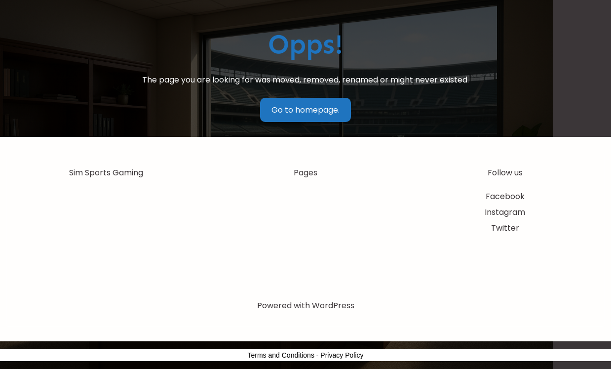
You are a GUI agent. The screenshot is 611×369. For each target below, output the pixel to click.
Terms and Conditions (281, 355)
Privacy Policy (341, 355)
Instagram (505, 212)
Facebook (505, 196)
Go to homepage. (305, 110)
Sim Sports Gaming (106, 172)
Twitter (505, 228)
